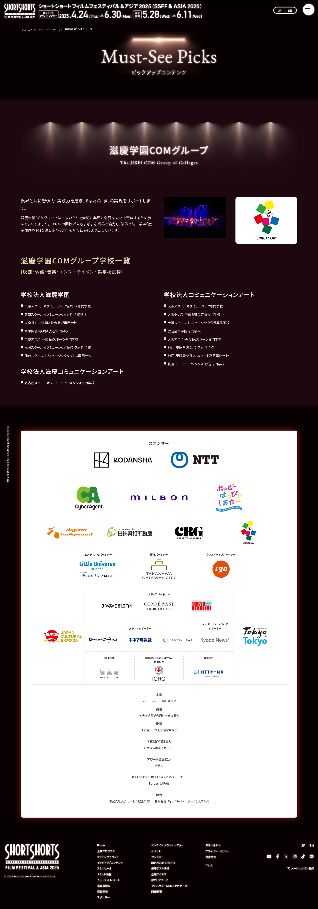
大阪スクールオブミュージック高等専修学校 (203, 322)
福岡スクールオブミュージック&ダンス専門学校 (62, 347)
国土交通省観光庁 (166, 730)
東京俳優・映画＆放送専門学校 (49, 330)
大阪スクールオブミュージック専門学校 (199, 306)
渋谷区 (159, 765)
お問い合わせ (213, 845)
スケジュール (105, 868)
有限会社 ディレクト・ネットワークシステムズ (183, 801)
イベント (156, 851)
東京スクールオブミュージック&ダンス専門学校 (62, 306)
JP (280, 10)
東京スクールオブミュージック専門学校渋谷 (59, 314)
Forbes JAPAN (159, 783)
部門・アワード (160, 880)
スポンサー (104, 897)
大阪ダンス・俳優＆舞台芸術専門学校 (198, 314)
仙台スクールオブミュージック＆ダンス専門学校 (62, 355)
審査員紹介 (104, 885)
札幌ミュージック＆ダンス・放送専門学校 (200, 363)
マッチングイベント (108, 857)
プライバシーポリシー (218, 851)
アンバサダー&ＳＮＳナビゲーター (172, 885)
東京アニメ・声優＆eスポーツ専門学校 (55, 339)
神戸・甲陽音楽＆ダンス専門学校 (194, 347)
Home (101, 845)
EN (290, 10)
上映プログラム (106, 851)
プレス (209, 865)
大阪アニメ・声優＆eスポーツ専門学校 (198, 339)
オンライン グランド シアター (168, 845)
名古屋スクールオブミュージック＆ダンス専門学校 (64, 382)
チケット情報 (105, 874)
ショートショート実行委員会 (159, 701)
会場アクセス (159, 874)
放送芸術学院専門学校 (186, 330)
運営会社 (211, 857)
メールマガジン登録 (301, 868)
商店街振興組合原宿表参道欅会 (159, 715)
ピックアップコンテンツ (111, 862)
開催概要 (157, 891)
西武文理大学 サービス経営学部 (127, 801)
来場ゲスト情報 (161, 868)
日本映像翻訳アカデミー (159, 748)
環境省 (144, 730)
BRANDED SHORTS (163, 862)
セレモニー (158, 857)
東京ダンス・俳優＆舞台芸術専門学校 (54, 322)
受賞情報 (103, 891)
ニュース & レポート (109, 880)
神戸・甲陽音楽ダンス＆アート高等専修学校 (202, 355)
